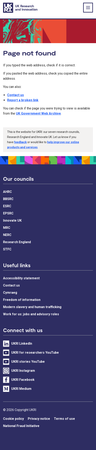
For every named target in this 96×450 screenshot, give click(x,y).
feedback (20, 142)
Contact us (15, 95)
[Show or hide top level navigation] (88, 8)
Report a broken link (22, 100)
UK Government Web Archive (38, 113)
